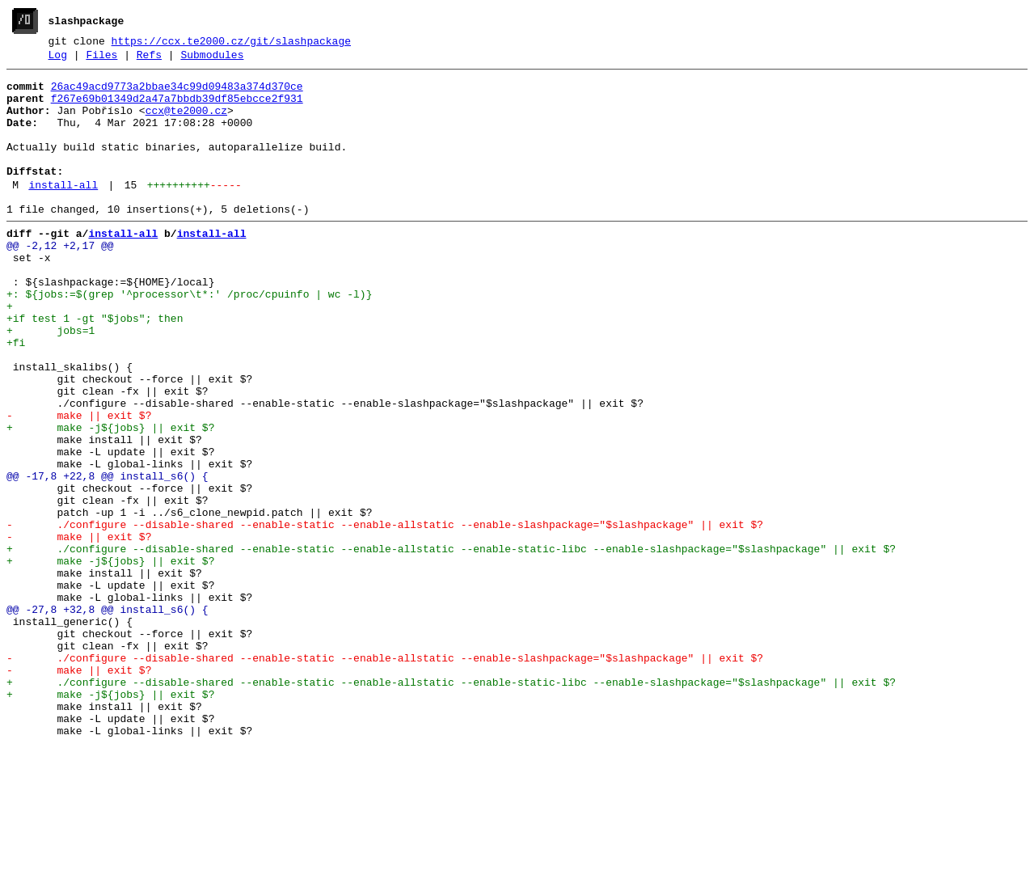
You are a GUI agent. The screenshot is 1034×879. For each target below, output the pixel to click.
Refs (149, 59)
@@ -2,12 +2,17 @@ (60, 279)
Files (101, 59)
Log (58, 59)
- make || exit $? (78, 482)
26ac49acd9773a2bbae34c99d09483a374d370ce (177, 93)
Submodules (211, 59)
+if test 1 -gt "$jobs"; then (94, 366)
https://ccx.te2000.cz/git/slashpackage (231, 43)
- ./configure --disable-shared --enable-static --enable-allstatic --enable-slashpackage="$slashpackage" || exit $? (384, 613)
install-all (63, 211)
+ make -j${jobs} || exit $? (110, 497)
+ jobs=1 (50, 381)
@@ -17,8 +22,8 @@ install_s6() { (107, 555)
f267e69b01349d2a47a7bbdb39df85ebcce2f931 (177, 107)
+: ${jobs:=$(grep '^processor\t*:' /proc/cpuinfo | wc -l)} (189, 337)
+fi (15, 395)
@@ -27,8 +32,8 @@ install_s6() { (107, 715)
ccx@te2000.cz (186, 122)
